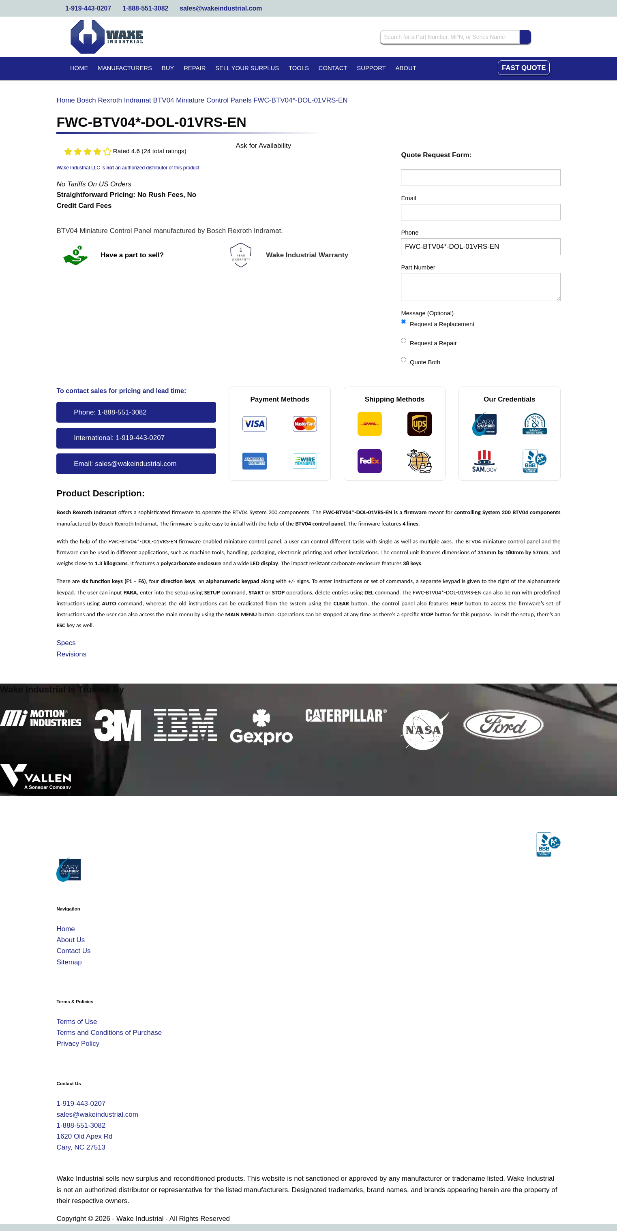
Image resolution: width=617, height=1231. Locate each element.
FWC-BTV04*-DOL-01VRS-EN (300, 100)
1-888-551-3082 (145, 8)
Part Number (418, 267)
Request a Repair (428, 342)
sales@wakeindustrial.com (221, 8)
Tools (299, 68)
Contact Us (73, 951)
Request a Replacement (437, 323)
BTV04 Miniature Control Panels (202, 100)
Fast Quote (524, 68)
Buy (168, 68)
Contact (333, 68)
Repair (195, 68)
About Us (70, 940)
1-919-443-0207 (88, 8)
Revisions (71, 654)
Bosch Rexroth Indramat (114, 100)
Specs (65, 643)
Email (408, 198)
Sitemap (68, 962)
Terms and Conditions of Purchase (109, 1033)
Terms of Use (76, 1022)
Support (371, 68)
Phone (409, 232)
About (406, 68)
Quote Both (420, 361)
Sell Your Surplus (247, 68)
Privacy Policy (77, 1043)
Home (79, 68)
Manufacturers (125, 68)
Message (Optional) (427, 313)
